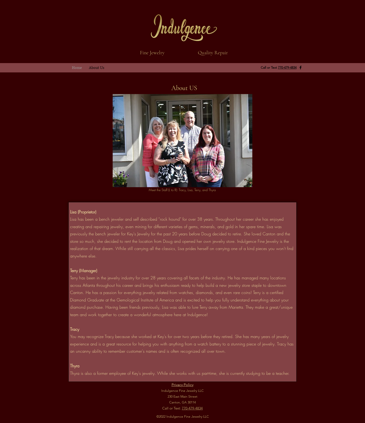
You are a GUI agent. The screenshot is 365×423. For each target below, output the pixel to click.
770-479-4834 (287, 67)
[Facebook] (300, 67)
